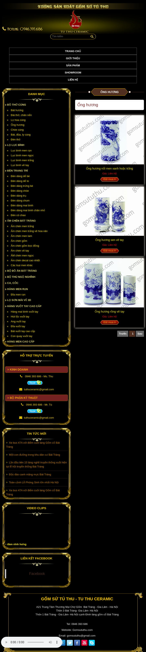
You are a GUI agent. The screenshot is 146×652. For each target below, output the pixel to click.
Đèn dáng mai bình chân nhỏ (28, 210)
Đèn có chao (18, 215)
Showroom (73, 72)
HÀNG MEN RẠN (17, 289)
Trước (123, 333)
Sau (139, 333)
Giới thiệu (73, 58)
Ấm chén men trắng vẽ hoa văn (29, 231)
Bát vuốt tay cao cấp (23, 331)
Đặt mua (109, 179)
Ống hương (17, 124)
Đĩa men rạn (18, 294)
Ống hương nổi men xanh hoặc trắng (109, 168)
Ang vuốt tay (18, 321)
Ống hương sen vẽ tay (109, 240)
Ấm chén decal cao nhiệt (25, 260)
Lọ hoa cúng (18, 119)
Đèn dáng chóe (20, 190)
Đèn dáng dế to (20, 181)
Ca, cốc (12, 282)
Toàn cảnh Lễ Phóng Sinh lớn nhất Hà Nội (34, 484)
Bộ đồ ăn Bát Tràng (22, 270)
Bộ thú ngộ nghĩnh (21, 276)
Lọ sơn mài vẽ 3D (19, 300)
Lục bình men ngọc (22, 155)
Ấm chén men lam (21, 235)
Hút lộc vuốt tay (20, 316)
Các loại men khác (22, 265)
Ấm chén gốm (19, 240)
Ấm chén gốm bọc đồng (25, 245)
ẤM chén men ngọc (22, 255)
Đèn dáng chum (20, 200)
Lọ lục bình (15, 145)
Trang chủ (73, 51)
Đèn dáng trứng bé (22, 185)
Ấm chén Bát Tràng (21, 220)
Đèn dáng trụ (18, 195)
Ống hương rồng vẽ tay (109, 311)
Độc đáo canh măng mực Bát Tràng (30, 476)
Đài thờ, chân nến (21, 115)
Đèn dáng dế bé (20, 176)
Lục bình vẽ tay (20, 165)
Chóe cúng (17, 129)
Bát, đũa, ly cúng (21, 134)
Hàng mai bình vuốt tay (24, 311)
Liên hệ (73, 79)
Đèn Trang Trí (17, 170)
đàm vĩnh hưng (16, 544)
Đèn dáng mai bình (22, 205)
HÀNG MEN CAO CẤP (20, 341)
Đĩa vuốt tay (18, 326)
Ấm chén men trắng (22, 226)
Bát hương (17, 110)
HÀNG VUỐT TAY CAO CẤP (24, 306)
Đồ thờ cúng (16, 104)
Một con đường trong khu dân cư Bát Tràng (34, 456)
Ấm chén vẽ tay (20, 250)
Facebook (37, 574)
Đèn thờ (15, 139)
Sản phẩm (73, 65)
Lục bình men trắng (22, 160)
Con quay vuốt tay (21, 336)
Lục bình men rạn (21, 150)
